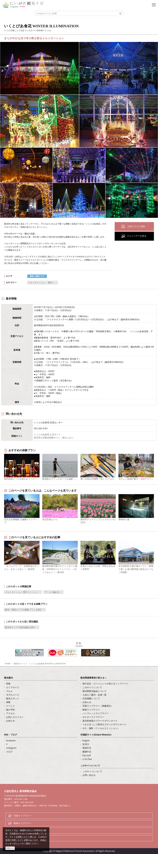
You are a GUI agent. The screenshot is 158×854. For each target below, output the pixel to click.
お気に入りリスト (15, 717)
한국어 (85, 744)
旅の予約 (10, 709)
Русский (86, 755)
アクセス (10, 713)
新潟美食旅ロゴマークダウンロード (99, 720)
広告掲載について (91, 698)
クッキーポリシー (13, 843)
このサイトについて (92, 687)
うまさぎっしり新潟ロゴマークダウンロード (104, 724)
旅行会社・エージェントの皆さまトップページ (105, 683)
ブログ (9, 751)
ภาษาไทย (87, 759)
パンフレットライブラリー (95, 713)
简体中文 (86, 747)
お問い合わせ (89, 775)
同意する (10, 848)
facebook (10, 740)
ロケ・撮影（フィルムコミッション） (101, 728)
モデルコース (12, 694)
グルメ (9, 691)
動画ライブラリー (91, 709)
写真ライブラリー (22, 815)
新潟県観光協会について (94, 691)
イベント (10, 705)
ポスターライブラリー (93, 717)
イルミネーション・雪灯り (41, 282)
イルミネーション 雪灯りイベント (21, 592)
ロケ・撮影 (19, 830)
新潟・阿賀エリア (37, 276)
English (86, 740)
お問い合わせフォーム (25, 838)
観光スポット (12, 698)
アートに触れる (52, 592)
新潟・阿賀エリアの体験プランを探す (23, 609)
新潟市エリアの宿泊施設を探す (20, 627)
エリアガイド (12, 687)
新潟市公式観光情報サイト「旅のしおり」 (54, 437)
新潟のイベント (20, 663)
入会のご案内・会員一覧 (94, 694)
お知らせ (10, 720)
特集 (8, 683)
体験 (8, 702)
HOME (7, 663)
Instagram (11, 747)
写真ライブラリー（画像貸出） (97, 705)
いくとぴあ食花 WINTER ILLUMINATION (48, 663)
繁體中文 (86, 751)
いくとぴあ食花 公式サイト (47, 434)
